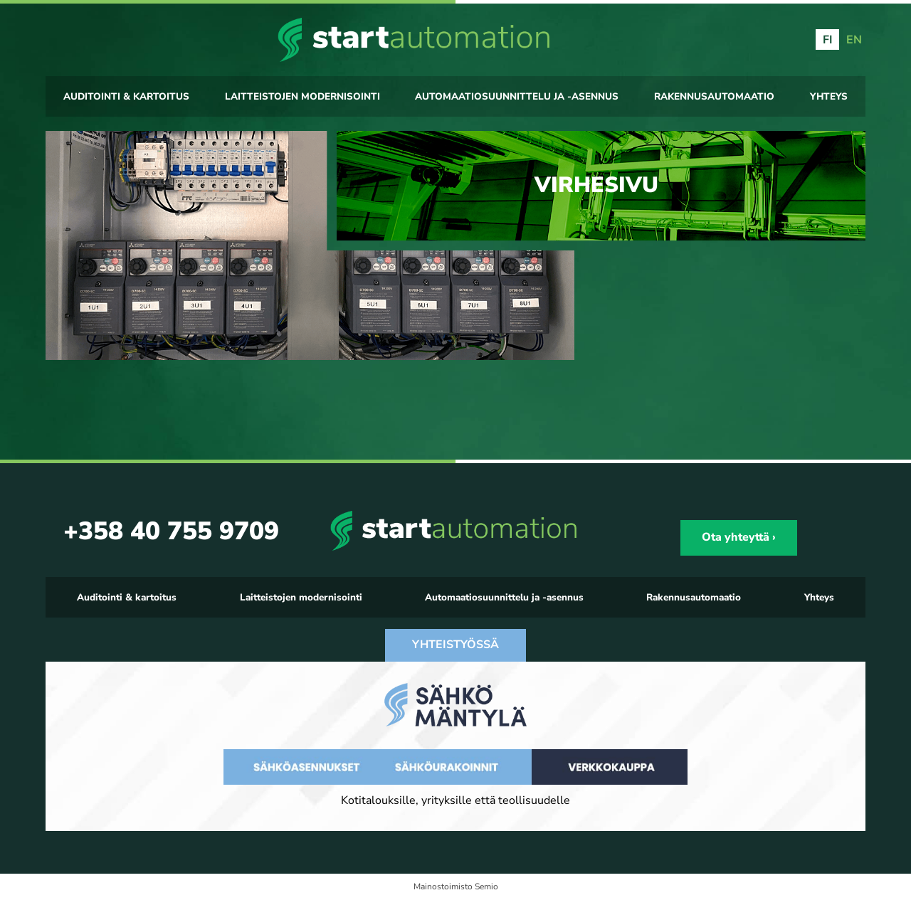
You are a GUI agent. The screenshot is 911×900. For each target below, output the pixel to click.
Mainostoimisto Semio (456, 886)
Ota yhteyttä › (739, 537)
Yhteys (829, 96)
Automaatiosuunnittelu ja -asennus (516, 96)
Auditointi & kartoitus (126, 96)
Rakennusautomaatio (714, 96)
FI (828, 40)
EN (854, 40)
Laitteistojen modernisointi (302, 96)
